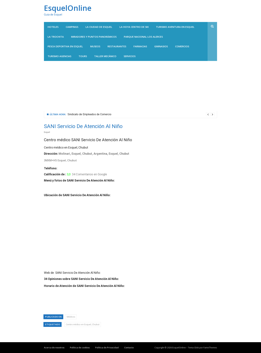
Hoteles (53, 26)
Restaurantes (117, 46)
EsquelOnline (67, 8)
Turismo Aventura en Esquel (175, 26)
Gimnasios (161, 46)
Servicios (129, 56)
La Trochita (56, 36)
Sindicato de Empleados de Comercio (89, 114)
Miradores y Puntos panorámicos (94, 36)
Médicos (71, 316)
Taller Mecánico (105, 56)
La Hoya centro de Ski (134, 26)
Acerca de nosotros (54, 347)
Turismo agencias (59, 56)
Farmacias (140, 46)
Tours (83, 56)
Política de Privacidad (107, 347)
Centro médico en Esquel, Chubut (82, 324)
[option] (141, 114)
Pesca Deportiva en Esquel (65, 46)
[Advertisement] (130, 86)
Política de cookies (80, 347)
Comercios (182, 46)
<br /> (85, 232)
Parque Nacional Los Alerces (143, 36)
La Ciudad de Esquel (99, 26)
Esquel (47, 132)
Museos (95, 46)
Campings (72, 26)
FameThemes (210, 347)
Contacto (129, 347)
